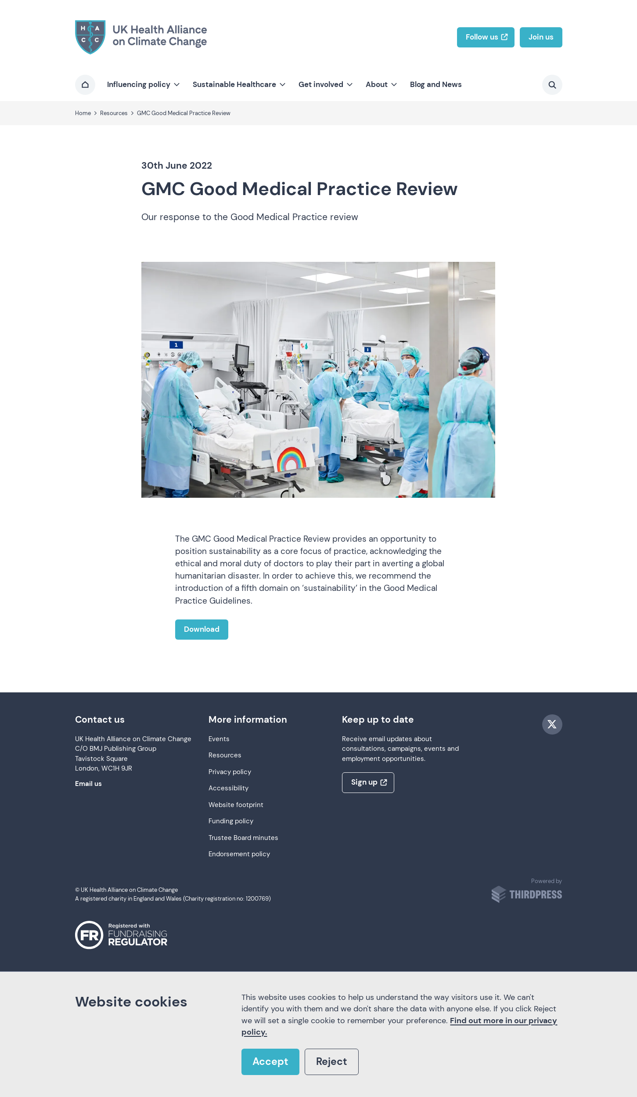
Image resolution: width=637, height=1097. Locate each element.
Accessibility (228, 788)
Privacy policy (230, 772)
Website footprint (236, 805)
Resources (225, 755)
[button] (142, 85)
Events (219, 739)
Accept (270, 1061)
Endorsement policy (239, 854)
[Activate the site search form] (552, 85)
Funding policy (231, 821)
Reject (331, 1061)
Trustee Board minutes (243, 838)
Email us (88, 784)
